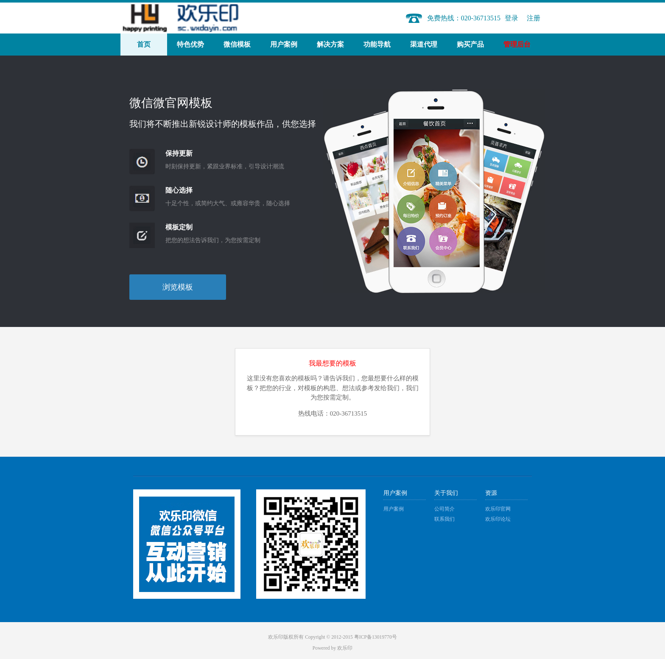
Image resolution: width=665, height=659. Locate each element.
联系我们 (444, 519)
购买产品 (470, 44)
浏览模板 (177, 287)
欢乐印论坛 (498, 519)
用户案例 (283, 44)
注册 (533, 18)
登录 (511, 18)
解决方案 (330, 44)
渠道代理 (423, 44)
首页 (144, 44)
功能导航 (377, 44)
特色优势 (190, 44)
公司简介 (444, 509)
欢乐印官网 (498, 509)
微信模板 (237, 44)
